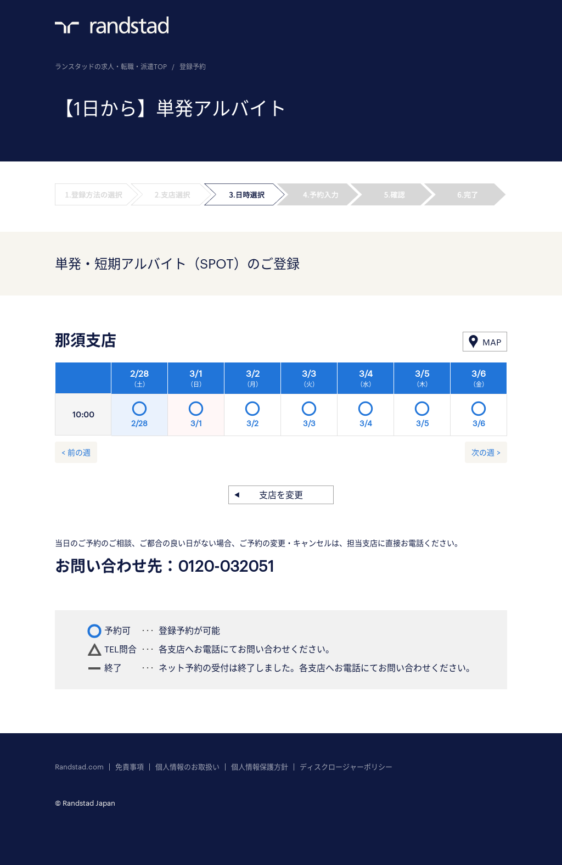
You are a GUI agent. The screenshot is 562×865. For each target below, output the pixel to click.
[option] (309, 402)
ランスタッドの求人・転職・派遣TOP (111, 66)
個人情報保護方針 (259, 767)
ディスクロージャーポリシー (346, 767)
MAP (491, 342)
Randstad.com (79, 767)
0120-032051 (226, 565)
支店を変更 (281, 494)
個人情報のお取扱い (187, 767)
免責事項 (129, 767)
